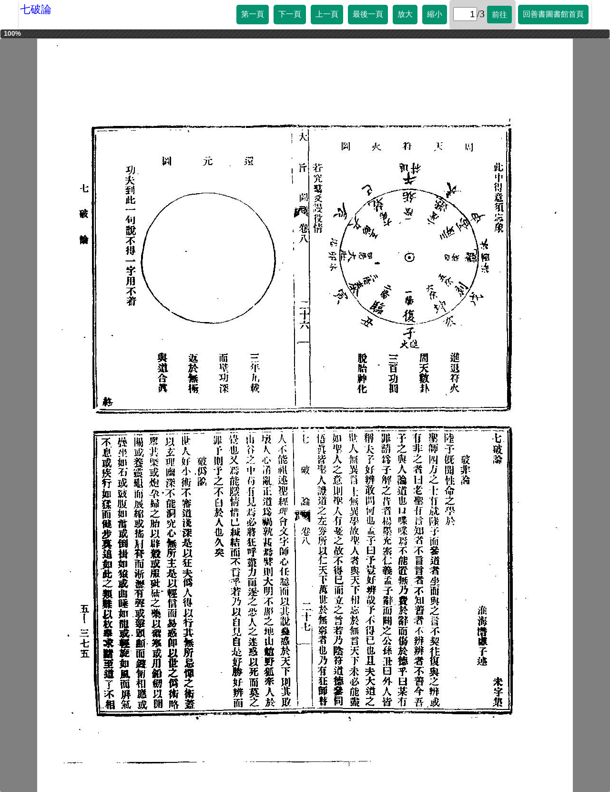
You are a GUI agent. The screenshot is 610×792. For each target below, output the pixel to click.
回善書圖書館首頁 (553, 14)
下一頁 (289, 14)
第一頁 (252, 14)
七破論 (35, 9)
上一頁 (326, 14)
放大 (405, 14)
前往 (499, 14)
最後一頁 (368, 14)
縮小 (434, 14)
